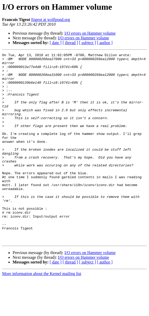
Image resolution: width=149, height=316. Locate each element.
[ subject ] (87, 42)
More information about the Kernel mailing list (41, 311)
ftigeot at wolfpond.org (50, 19)
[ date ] (55, 42)
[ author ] (105, 42)
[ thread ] (70, 42)
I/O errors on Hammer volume (90, 33)
